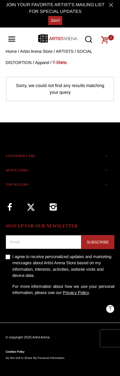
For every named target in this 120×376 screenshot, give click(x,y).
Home (11, 51)
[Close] (111, 4)
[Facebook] (10, 207)
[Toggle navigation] (12, 39)
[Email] (43, 242)
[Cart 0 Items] (104, 40)
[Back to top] (110, 309)
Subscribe (98, 242)
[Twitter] (31, 207)
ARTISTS (64, 51)
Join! (55, 20)
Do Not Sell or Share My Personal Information (35, 357)
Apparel (42, 62)
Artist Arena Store (36, 51)
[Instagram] (53, 207)
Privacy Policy (76, 292)
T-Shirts (59, 62)
